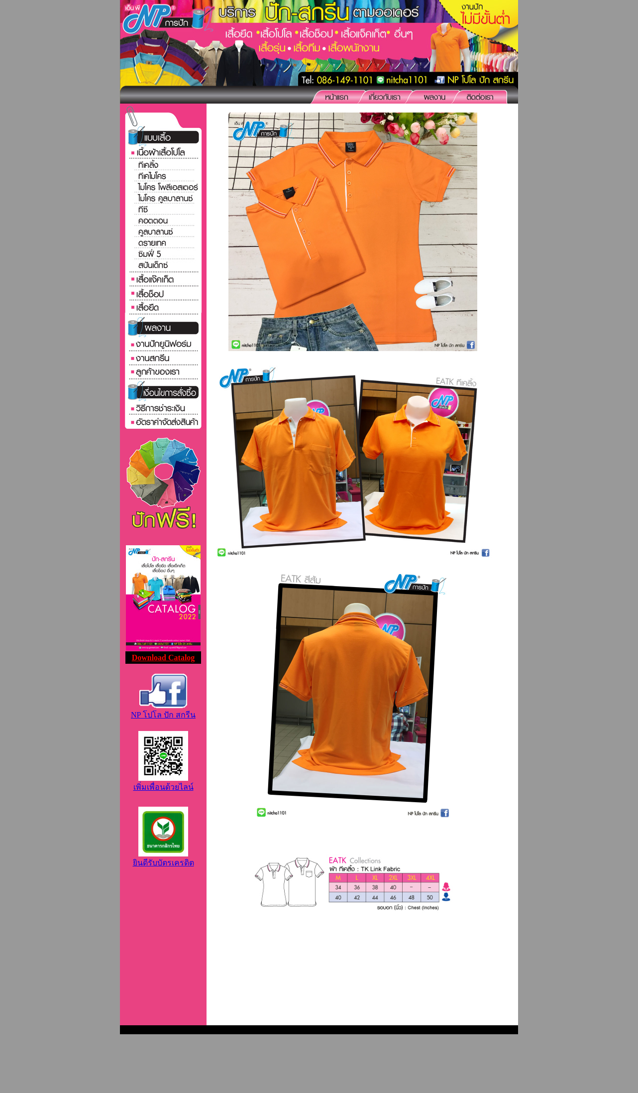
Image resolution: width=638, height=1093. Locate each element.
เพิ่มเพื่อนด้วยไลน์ (163, 782)
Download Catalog (163, 657)
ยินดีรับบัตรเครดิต (163, 858)
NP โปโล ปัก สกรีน (163, 710)
